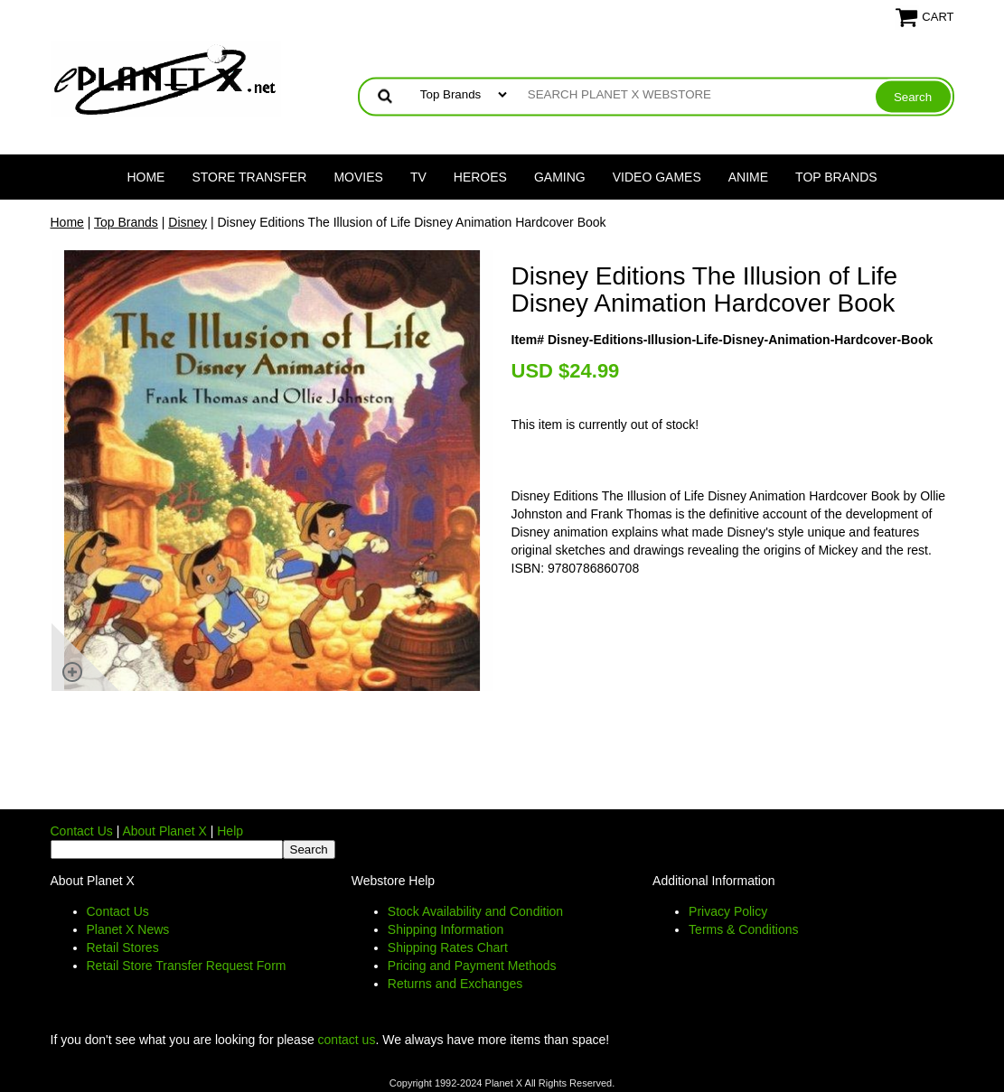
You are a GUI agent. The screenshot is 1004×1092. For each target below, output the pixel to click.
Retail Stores (123, 947)
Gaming (560, 177)
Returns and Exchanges (455, 983)
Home (145, 177)
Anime (748, 177)
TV (418, 177)
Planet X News (128, 929)
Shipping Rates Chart (448, 947)
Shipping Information (445, 929)
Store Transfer (249, 177)
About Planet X (164, 831)
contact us (347, 1039)
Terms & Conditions (743, 929)
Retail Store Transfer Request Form (186, 965)
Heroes (480, 177)
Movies (357, 177)
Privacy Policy (728, 911)
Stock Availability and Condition (475, 911)
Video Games (657, 177)
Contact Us (82, 831)
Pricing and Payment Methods (472, 965)
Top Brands (836, 177)
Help (230, 831)
